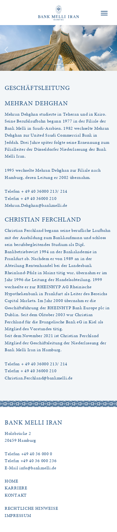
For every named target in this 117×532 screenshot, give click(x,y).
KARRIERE (16, 488)
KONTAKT (16, 495)
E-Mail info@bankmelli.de (30, 468)
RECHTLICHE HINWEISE (31, 508)
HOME (11, 481)
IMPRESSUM (18, 515)
